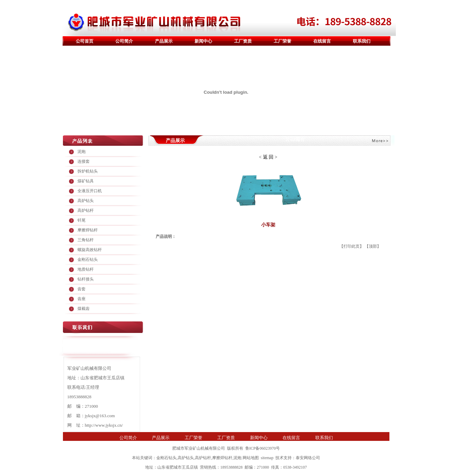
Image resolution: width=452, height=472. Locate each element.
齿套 (81, 289)
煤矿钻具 (85, 181)
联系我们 (361, 41)
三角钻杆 (85, 240)
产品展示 (164, 41)
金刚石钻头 (87, 259)
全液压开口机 (89, 190)
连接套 (83, 161)
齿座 (81, 298)
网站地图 (251, 457)
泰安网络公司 (308, 457)
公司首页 (84, 41)
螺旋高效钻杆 (89, 249)
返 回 (268, 157)
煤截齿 (83, 308)
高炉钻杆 (85, 210)
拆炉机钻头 (87, 171)
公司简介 (124, 41)
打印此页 (351, 246)
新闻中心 (203, 41)
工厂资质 (243, 41)
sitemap (267, 457)
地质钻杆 (85, 269)
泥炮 (81, 151)
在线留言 (322, 41)
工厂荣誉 (282, 41)
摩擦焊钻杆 (87, 230)
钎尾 (81, 220)
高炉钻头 (85, 200)
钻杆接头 (85, 279)
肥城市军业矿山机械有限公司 (198, 448)
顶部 (373, 246)
